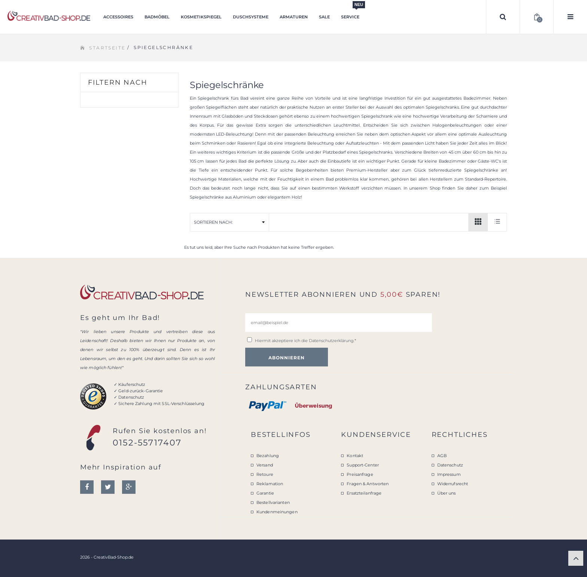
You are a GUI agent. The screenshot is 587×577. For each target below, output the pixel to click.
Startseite (107, 48)
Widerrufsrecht (452, 483)
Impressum (449, 474)
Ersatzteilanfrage (364, 493)
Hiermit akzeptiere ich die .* (305, 340)
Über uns (446, 493)
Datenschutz (450, 465)
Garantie (265, 493)
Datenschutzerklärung (331, 340)
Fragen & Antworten (368, 483)
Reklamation (269, 483)
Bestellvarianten (273, 502)
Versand (264, 465)
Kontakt (355, 455)
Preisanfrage (360, 474)
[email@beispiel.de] (338, 322)
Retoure (264, 474)
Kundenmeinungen (277, 511)
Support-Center (363, 465)
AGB (442, 455)
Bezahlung (267, 455)
